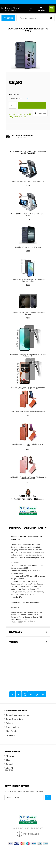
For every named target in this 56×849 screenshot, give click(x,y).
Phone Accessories (34, 612)
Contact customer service (17, 715)
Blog (8, 760)
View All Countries (8, 769)
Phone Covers (32, 615)
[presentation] (36, 18)
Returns (9, 723)
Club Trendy (11, 731)
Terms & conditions (14, 719)
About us (10, 756)
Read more (22, 138)
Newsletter (11, 735)
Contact (9, 764)
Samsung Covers (17, 617)
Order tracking (12, 727)
